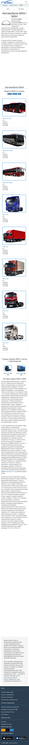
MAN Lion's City (7, 118)
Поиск (7, 9)
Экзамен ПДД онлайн (7, 692)
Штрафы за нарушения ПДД (9, 709)
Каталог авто (13, 5)
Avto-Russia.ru (13, 743)
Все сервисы (5, 714)
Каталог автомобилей (7, 694)
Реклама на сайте (6, 724)
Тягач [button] (19, 93)
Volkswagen (9, 471)
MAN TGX (5, 343)
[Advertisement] (14, 69)
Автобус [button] (9, 93)
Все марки (21, 9)
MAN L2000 (19, 373)
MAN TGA (5, 214)
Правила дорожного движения (10, 707)
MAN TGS (5, 310)
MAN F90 (6, 373)
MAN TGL (5, 246)
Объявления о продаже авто (9, 699)
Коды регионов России (7, 712)
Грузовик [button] (15, 93)
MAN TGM (5, 278)
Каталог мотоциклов (7, 697)
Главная (5, 5)
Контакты (3, 721)
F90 (2, 487)
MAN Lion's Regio (7, 182)
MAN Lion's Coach (8, 150)
